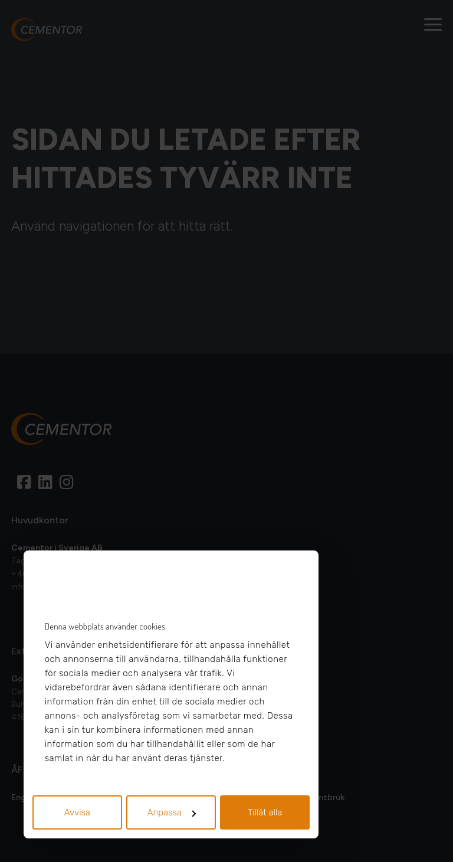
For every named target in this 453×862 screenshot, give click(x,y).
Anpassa (171, 812)
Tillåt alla (265, 812)
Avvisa (77, 812)
